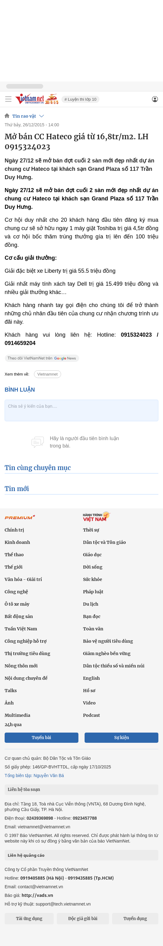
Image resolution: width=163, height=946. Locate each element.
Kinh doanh (17, 542)
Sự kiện (121, 737)
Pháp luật (93, 592)
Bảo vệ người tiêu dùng (108, 641)
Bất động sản (19, 616)
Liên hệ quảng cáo (26, 855)
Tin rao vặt (24, 116)
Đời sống (92, 567)
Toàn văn (93, 629)
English (91, 678)
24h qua (13, 724)
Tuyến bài (41, 737)
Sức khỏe (92, 579)
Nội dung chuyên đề (26, 678)
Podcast (91, 715)
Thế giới (14, 567)
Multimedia (17, 715)
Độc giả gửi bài (83, 918)
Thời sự (91, 530)
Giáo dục (92, 554)
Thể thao (14, 554)
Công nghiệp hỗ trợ (26, 641)
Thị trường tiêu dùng (27, 653)
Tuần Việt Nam (21, 629)
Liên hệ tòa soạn (24, 789)
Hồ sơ (89, 690)
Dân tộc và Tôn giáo (104, 542)
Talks (11, 690)
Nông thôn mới (21, 666)
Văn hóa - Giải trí (23, 579)
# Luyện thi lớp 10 (80, 99)
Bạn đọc (91, 616)
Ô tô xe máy (17, 604)
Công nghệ (16, 592)
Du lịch (90, 604)
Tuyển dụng (135, 918)
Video (89, 703)
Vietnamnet (47, 374)
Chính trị (14, 530)
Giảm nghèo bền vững (107, 653)
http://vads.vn (37, 895)
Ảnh (9, 703)
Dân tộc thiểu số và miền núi (113, 666)
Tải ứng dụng (29, 918)
